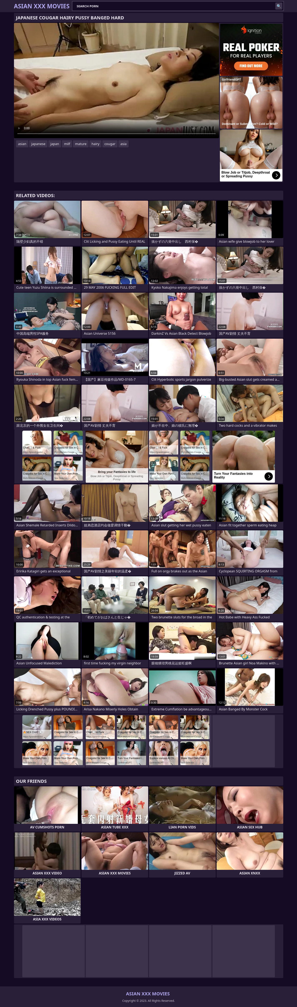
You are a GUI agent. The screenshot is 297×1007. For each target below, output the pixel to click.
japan (54, 144)
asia (123, 144)
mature (80, 144)
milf (67, 144)
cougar (109, 144)
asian (22, 144)
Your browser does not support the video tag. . (116, 80)
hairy (95, 144)
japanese (38, 144)
